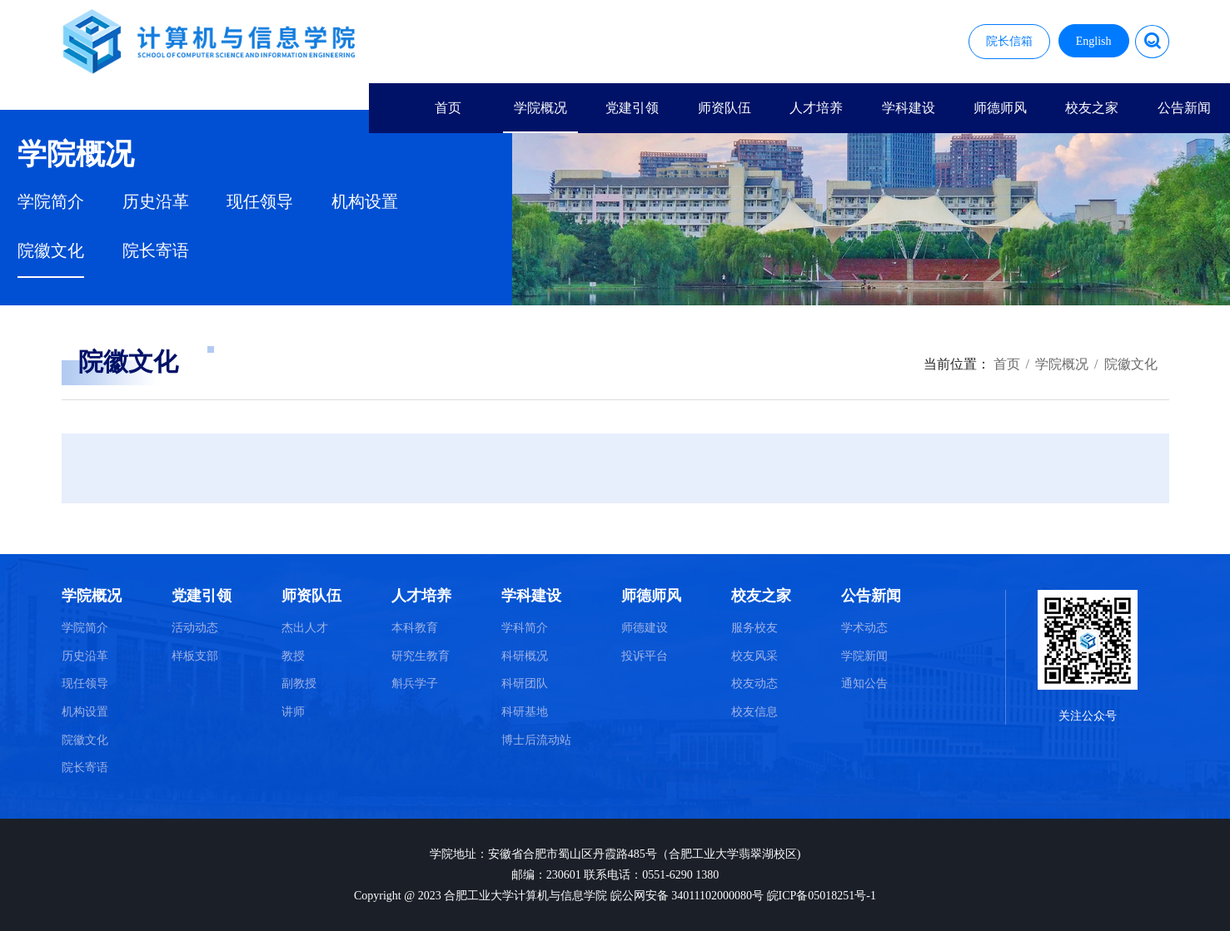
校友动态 (754, 683)
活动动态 (195, 627)
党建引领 (632, 108)
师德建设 (644, 627)
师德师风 (1000, 108)
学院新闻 (864, 656)
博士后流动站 (536, 740)
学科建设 (908, 108)
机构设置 (364, 201)
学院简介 (50, 201)
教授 (293, 656)
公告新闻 (1184, 108)
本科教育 (414, 627)
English (1094, 41)
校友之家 (1091, 108)
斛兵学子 (414, 683)
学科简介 (524, 627)
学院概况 (540, 108)
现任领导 (260, 201)
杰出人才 (304, 627)
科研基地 (524, 712)
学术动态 (864, 627)
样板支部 (195, 656)
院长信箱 (1009, 41)
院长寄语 (155, 251)
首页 (448, 108)
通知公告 (864, 683)
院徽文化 (50, 251)
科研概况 (524, 656)
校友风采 (754, 656)
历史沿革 (155, 201)
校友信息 (754, 712)
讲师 (293, 712)
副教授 (298, 683)
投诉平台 (644, 656)
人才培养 (816, 108)
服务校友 (754, 627)
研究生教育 (420, 656)
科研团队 (524, 683)
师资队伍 (724, 108)
